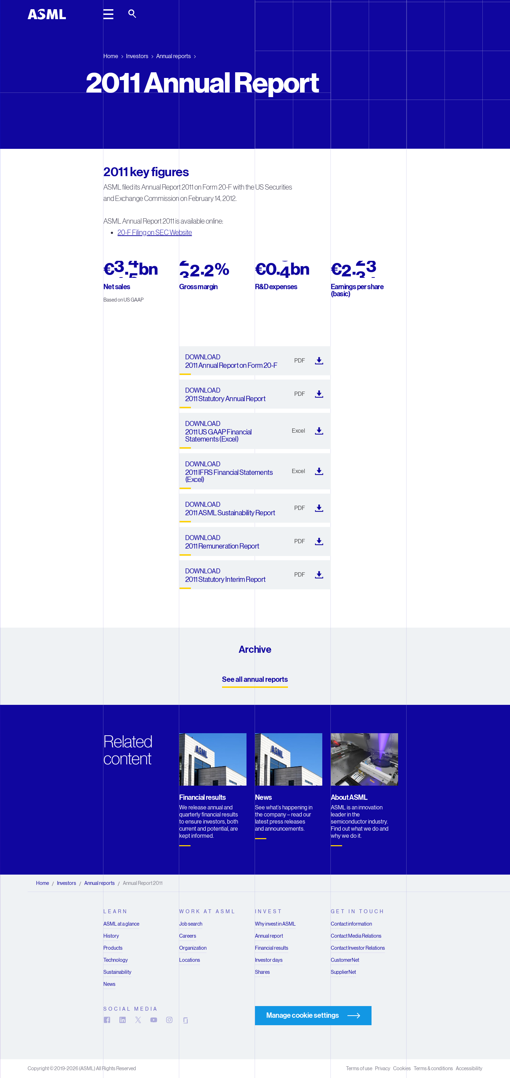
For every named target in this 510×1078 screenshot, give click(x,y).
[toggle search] (133, 14)
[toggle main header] (108, 14)
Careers (187, 936)
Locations (189, 960)
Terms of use (359, 1068)
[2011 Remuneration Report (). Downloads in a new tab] (255, 541)
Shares (262, 972)
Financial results (271, 948)
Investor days (269, 960)
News (109, 984)
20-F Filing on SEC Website (155, 232)
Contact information (351, 924)
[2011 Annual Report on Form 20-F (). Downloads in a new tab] (255, 361)
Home (110, 56)
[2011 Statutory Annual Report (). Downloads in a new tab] (255, 394)
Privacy (382, 1068)
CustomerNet (345, 960)
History (111, 936)
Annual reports (173, 56)
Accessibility (469, 1068)
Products (113, 948)
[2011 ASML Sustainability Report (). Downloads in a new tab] (255, 508)
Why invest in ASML (275, 924)
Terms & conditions (433, 1068)
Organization (192, 948)
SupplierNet (343, 972)
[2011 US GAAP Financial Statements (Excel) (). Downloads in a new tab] (255, 431)
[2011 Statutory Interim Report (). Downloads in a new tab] (255, 575)
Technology (115, 960)
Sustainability (117, 972)
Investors (137, 56)
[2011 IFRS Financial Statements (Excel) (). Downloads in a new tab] (255, 471)
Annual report (269, 936)
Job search (190, 924)
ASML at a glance (121, 924)
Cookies (402, 1068)
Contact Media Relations (356, 936)
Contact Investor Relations (358, 948)
